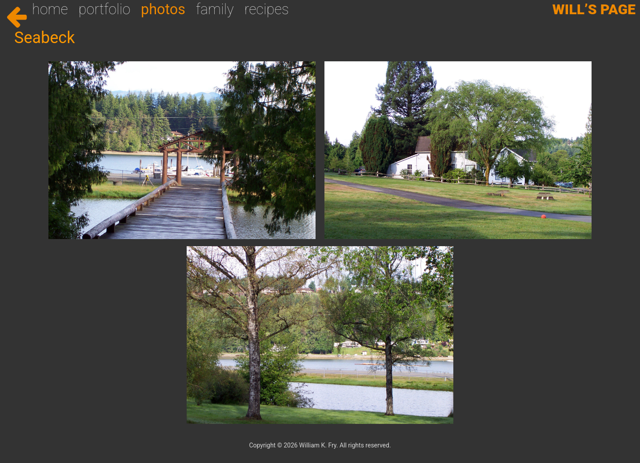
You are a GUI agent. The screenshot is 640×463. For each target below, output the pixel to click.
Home (50, 9)
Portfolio (105, 9)
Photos (163, 9)
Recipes (266, 9)
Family (215, 9)
